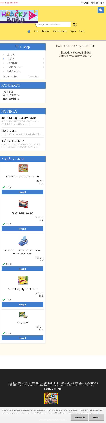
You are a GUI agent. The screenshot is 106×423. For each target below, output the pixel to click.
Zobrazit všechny (10, 76)
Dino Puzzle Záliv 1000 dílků (22, 213)
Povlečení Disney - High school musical (22, 289)
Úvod (58, 46)
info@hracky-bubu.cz (11, 98)
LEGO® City (76, 46)
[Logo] (19, 16)
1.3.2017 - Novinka (9, 130)
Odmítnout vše (79, 417)
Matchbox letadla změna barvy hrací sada (22, 176)
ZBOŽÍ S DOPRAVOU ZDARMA (13, 140)
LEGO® (65, 46)
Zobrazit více (33, 76)
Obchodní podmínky (60, 31)
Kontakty (81, 31)
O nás (36, 31)
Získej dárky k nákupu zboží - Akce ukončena (19, 118)
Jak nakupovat (45, 31)
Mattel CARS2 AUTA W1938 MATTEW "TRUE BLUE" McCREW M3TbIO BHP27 (22, 252)
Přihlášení (85, 2)
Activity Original (22, 322)
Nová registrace (97, 2)
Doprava (73, 31)
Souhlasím (96, 417)
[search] (74, 25)
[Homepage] (29, 31)
